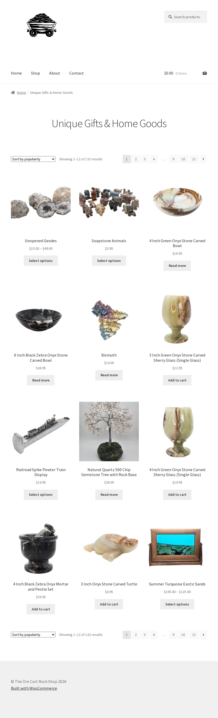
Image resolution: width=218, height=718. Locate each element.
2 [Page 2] (136, 159)
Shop (35, 73)
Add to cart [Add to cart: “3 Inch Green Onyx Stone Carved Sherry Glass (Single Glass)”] (177, 380)
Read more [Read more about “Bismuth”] (109, 375)
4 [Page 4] (154, 159)
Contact (76, 73)
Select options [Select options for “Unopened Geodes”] (41, 260)
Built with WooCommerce (34, 688)
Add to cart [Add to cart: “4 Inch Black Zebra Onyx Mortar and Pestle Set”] (41, 609)
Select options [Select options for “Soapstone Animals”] (109, 260)
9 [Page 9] (173, 159)
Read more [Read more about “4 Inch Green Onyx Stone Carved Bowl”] (177, 265)
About (54, 73)
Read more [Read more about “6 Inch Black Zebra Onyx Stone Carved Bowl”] (40, 380)
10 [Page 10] (183, 159)
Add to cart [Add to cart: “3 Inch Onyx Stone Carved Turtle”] (109, 604)
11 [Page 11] (194, 159)
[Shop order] (33, 159)
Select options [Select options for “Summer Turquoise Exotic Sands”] (177, 604)
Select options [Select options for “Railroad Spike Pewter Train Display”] (41, 494)
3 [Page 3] (145, 159)
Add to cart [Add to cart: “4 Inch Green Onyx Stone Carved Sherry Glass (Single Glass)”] (177, 494)
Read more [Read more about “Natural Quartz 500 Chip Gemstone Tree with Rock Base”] (109, 494)
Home (16, 73)
